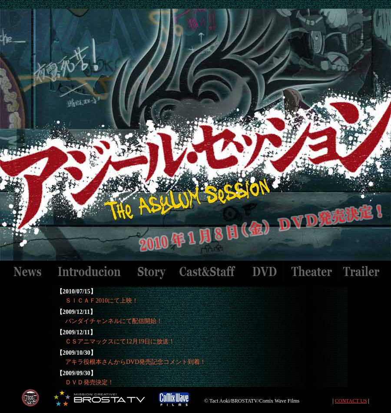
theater (311, 272)
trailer (362, 272)
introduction (89, 272)
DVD (264, 272)
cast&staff (208, 272)
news (27, 272)
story (151, 272)
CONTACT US (351, 401)
